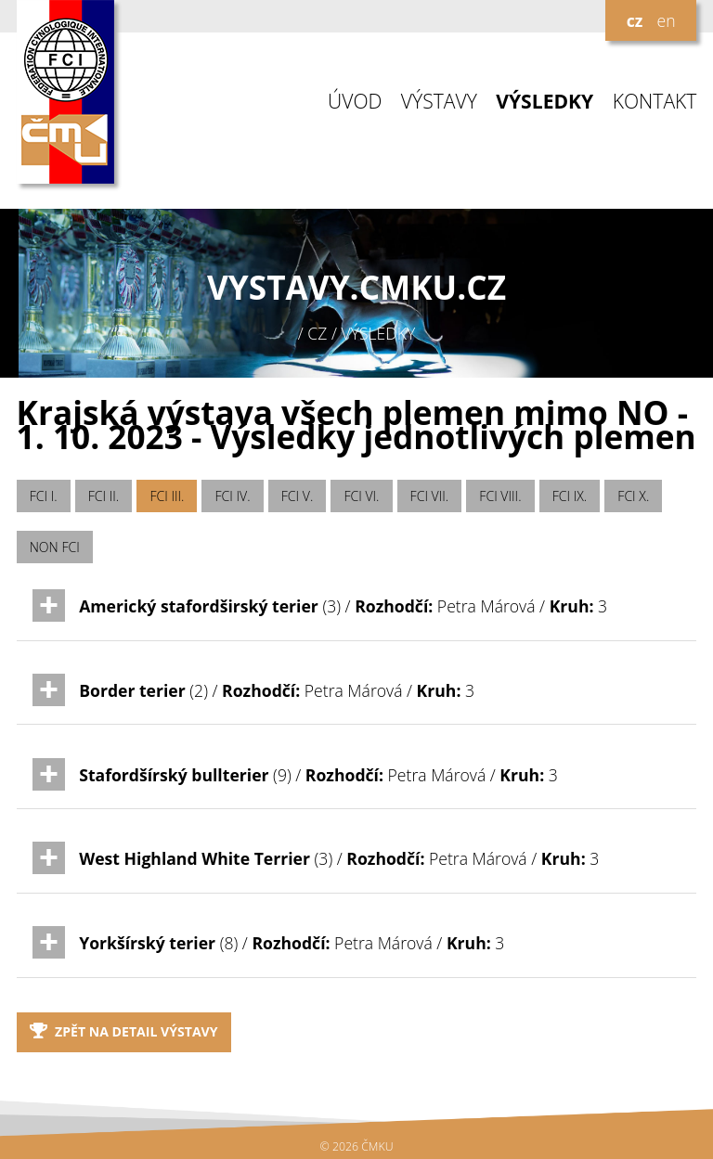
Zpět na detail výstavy (124, 1031)
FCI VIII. (500, 496)
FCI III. (166, 496)
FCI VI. (361, 496)
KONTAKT (655, 101)
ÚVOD (355, 101)
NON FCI (55, 547)
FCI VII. (429, 496)
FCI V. (297, 496)
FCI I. (44, 496)
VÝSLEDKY (544, 101)
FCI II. (103, 496)
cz (635, 20)
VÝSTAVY (439, 101)
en (665, 20)
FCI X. (633, 496)
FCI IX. (570, 496)
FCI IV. (233, 496)
